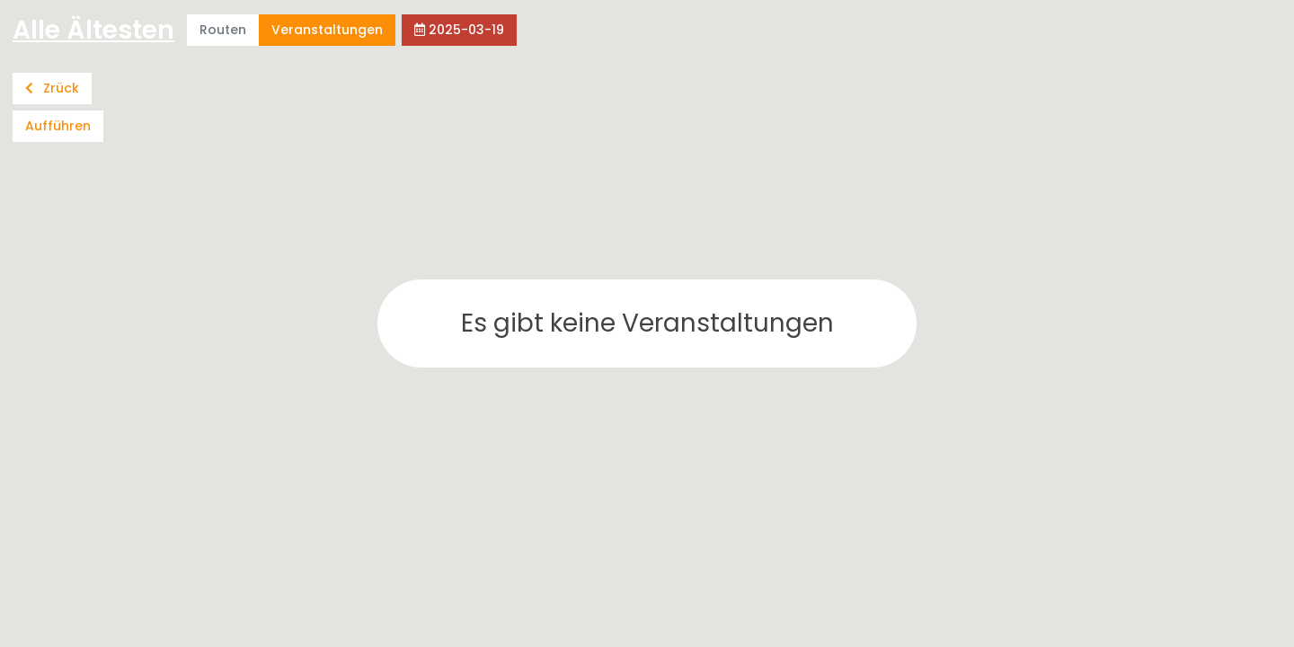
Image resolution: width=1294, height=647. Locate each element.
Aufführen (58, 126)
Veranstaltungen (327, 30)
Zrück (52, 88)
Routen (222, 30)
